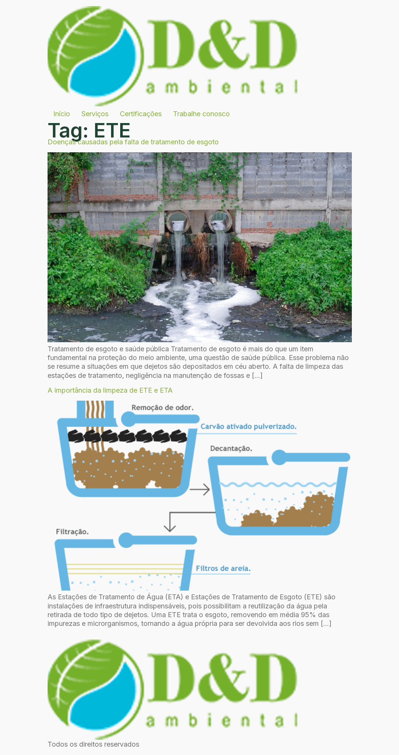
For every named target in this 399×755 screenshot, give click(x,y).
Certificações (141, 114)
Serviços (94, 114)
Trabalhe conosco (201, 114)
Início (61, 114)
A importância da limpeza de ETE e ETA (110, 390)
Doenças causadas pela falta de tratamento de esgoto (133, 142)
